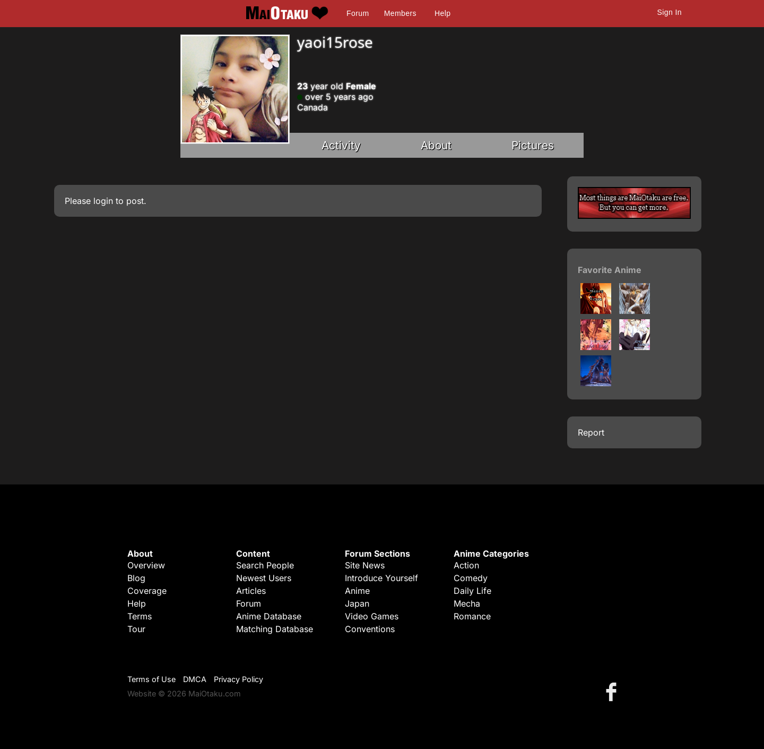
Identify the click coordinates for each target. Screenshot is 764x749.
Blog (136, 578)
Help (442, 13)
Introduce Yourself (381, 578)
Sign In (669, 12)
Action (466, 565)
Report (591, 432)
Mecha (467, 603)
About (436, 145)
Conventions (370, 629)
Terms (139, 616)
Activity (341, 145)
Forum (357, 13)
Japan (357, 603)
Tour (136, 629)
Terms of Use (151, 679)
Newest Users (263, 578)
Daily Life (472, 590)
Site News (365, 565)
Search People (265, 565)
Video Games (371, 616)
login (103, 200)
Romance (472, 616)
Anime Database (268, 616)
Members (400, 13)
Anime (357, 590)
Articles (251, 590)
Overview (146, 565)
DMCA (194, 679)
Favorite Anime (609, 270)
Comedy (471, 578)
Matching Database (274, 629)
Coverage (147, 590)
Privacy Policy (238, 679)
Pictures (532, 145)
